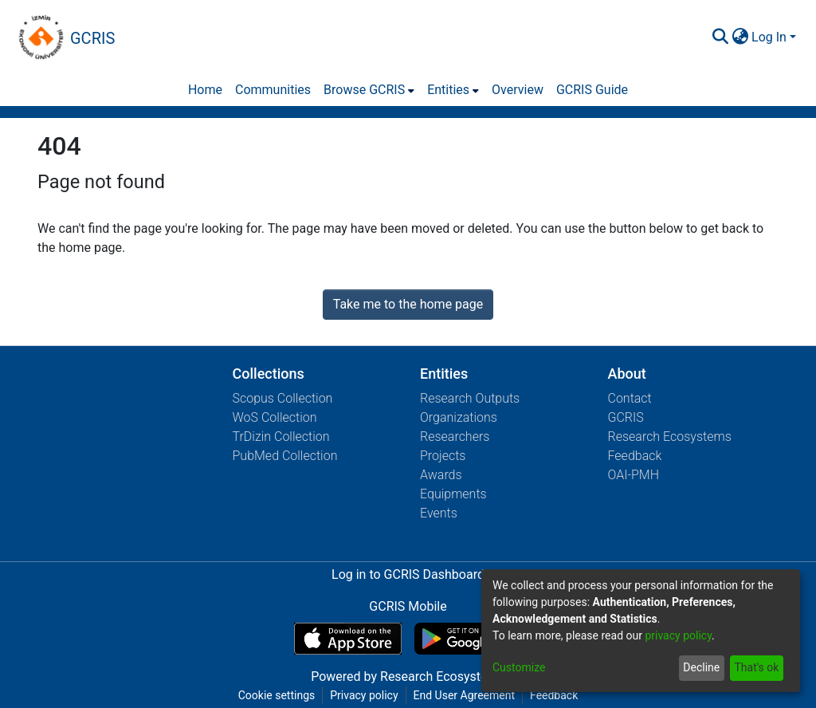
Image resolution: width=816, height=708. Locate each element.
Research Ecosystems (670, 436)
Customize (518, 667)
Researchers (454, 436)
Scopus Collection (283, 398)
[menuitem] (740, 37)
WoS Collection (275, 417)
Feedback (635, 455)
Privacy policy (364, 695)
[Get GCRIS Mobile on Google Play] (468, 639)
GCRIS (626, 417)
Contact (630, 398)
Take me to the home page (408, 304)
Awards (441, 474)
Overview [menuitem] (517, 89)
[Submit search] (720, 37)
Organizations (458, 417)
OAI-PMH (634, 474)
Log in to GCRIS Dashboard (408, 574)
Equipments (453, 494)
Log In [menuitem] (769, 37)
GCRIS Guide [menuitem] (592, 89)
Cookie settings (277, 695)
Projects (442, 455)
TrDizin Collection (281, 436)
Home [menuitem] (205, 89)
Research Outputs (470, 398)
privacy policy (678, 635)
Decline (701, 667)
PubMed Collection (285, 455)
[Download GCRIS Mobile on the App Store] (348, 639)
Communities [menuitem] (273, 89)
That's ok (756, 667)
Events (438, 513)
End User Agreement (464, 695)
